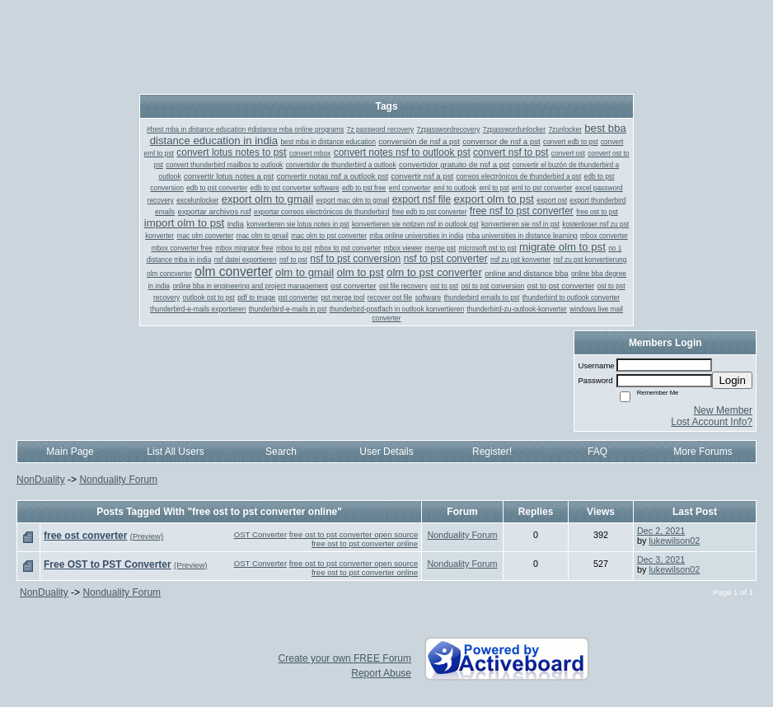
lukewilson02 (674, 540)
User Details (386, 451)
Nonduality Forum (118, 479)
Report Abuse (381, 673)
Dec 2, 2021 (661, 531)
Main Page (69, 451)
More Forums (702, 451)
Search (281, 451)
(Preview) (147, 536)
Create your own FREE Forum (345, 658)
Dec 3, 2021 (661, 559)
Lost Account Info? (711, 422)
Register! (492, 451)
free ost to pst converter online (365, 543)
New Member (723, 410)
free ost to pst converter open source (353, 534)
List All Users (175, 451)
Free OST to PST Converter (107, 564)
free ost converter (85, 535)
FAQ (597, 451)
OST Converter (260, 534)
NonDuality (40, 479)
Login (732, 380)
